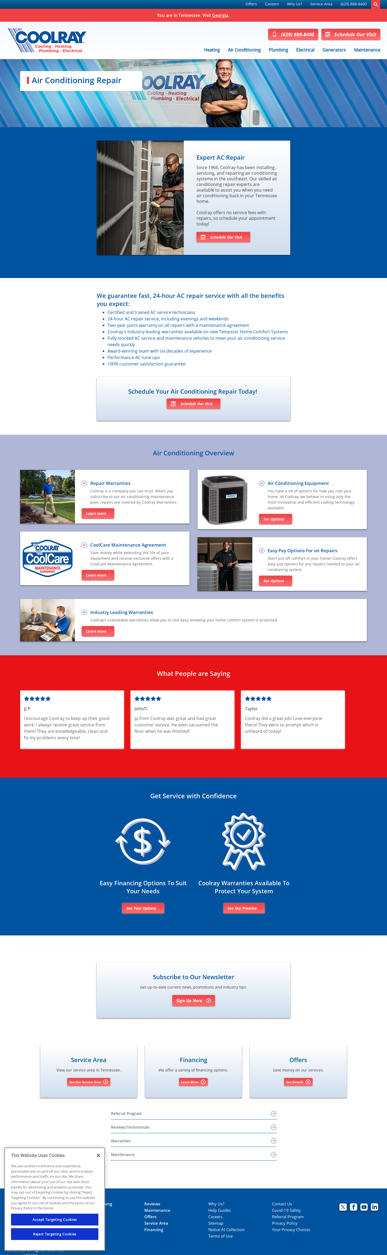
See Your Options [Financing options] (141, 908)
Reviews (152, 1204)
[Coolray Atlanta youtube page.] (364, 1207)
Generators (334, 50)
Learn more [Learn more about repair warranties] (96, 513)
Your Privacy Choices (291, 1229)
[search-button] (375, 4)
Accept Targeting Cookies (55, 1219)
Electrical (305, 50)
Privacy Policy (285, 1223)
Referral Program (288, 1216)
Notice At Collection (226, 1229)
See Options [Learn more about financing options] (273, 580)
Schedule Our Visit (350, 34)
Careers (272, 3)
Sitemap (215, 1223)
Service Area (321, 3)
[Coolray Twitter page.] (343, 1207)
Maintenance (367, 50)
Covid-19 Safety (286, 1210)
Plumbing (278, 50)
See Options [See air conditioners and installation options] (273, 519)
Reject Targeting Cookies (54, 1234)
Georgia (220, 15)
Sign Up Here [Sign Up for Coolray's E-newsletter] (193, 1001)
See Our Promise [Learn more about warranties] (242, 908)
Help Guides (219, 1210)
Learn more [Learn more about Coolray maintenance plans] (96, 575)
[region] (54, 1199)
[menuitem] (251, 4)
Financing (153, 1229)
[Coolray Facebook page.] (353, 1207)
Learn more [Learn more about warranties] (96, 631)
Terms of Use (220, 1236)
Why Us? (294, 3)
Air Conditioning (244, 50)
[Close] (98, 1155)
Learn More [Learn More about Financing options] (193, 1082)
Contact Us (282, 1204)
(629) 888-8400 (354, 3)
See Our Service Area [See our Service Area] (88, 1082)
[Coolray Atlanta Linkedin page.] (374, 1207)
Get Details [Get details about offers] (298, 1082)
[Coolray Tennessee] (47, 40)
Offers (251, 3)
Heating (212, 50)
